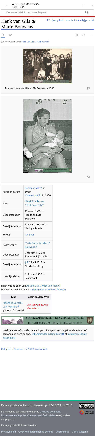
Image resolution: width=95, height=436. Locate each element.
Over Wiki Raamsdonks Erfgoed (35, 431)
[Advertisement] (48, 376)
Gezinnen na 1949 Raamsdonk (30, 348)
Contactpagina (80, 431)
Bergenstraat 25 (34, 187)
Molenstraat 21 (33, 195)
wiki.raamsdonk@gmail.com (47, 333)
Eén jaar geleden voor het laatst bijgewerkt (70, 20)
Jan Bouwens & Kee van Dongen (48, 289)
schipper (29, 234)
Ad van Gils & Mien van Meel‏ (42, 285)
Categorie (6, 348)
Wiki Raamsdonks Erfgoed (25, 5)
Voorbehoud (62, 431)
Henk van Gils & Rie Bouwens (35, 41)
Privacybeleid (8, 431)
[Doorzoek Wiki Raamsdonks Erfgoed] (47, 12)
